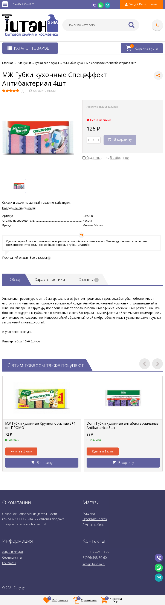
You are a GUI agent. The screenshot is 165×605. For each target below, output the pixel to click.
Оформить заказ (94, 519)
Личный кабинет (94, 525)
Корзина (88, 513)
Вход (132, 4)
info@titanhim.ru (93, 564)
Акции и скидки (12, 552)
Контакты (9, 563)
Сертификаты (12, 557)
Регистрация (148, 4)
